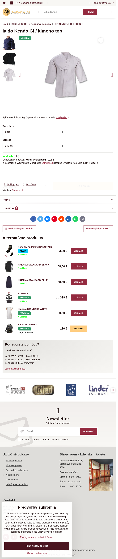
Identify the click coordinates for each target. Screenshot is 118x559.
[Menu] (112, 12)
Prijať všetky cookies (37, 546)
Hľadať (90, 12)
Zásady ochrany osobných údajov (78, 550)
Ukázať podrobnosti (37, 553)
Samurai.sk (47, 163)
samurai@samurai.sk (15, 368)
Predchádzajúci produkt (19, 228)
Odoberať (88, 431)
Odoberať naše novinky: (58, 423)
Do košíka (83, 173)
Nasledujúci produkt (98, 228)
